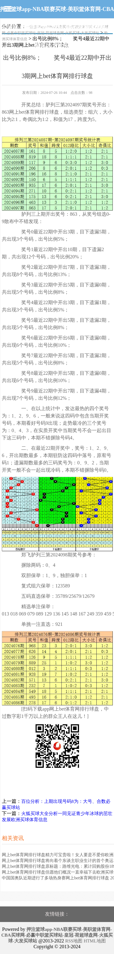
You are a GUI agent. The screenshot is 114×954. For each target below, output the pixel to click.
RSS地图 (73, 940)
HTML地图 (95, 940)
